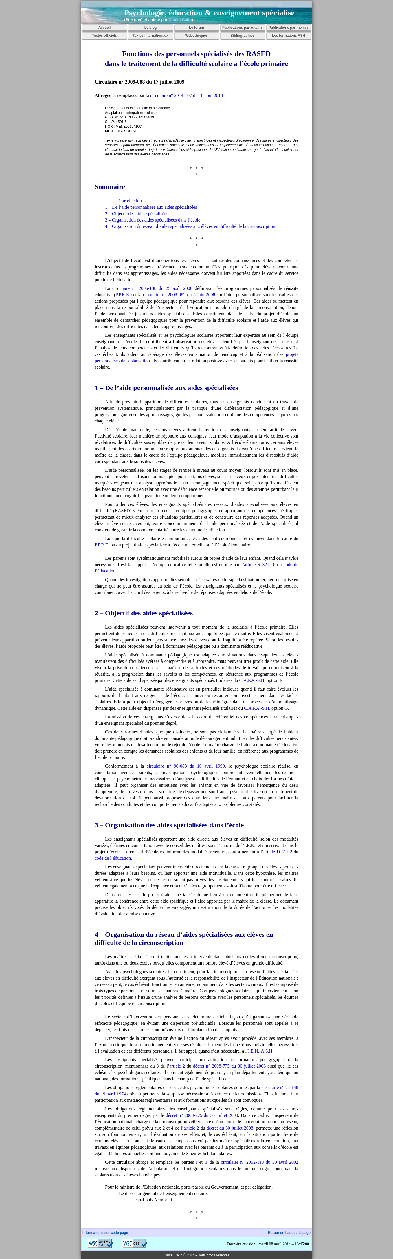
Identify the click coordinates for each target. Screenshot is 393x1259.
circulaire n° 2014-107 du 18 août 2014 (186, 95)
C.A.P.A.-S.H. (252, 680)
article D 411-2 (277, 851)
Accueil (104, 27)
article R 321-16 (259, 564)
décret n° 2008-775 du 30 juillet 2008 (229, 1066)
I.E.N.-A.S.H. (260, 1050)
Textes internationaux (150, 36)
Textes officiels (104, 36)
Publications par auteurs (242, 27)
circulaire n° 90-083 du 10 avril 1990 (186, 766)
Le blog (150, 27)
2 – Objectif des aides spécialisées (136, 213)
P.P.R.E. (122, 294)
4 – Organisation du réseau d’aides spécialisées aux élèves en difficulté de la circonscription (190, 226)
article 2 (177, 1066)
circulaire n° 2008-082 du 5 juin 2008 (179, 294)
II (206, 1162)
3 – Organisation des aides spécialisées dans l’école (152, 219)
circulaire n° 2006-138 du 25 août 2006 (152, 288)
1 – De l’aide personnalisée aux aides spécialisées (151, 207)
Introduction (130, 200)
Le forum (196, 27)
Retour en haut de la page (289, 1233)
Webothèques (196, 36)
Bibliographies (242, 36)
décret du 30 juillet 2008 (230, 1128)
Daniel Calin (180, 19)
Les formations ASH (288, 36)
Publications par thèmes (289, 27)
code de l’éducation (113, 858)
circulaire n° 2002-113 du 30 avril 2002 (259, 1162)
